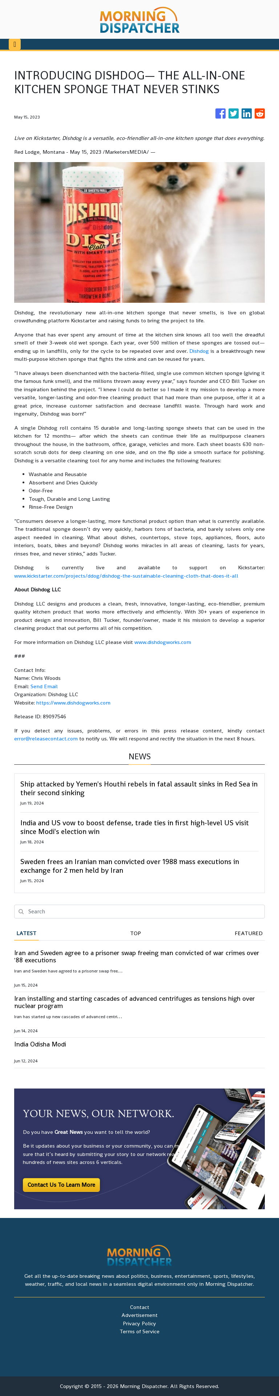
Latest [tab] (26, 933)
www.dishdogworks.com (162, 642)
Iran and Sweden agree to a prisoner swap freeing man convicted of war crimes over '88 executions (136, 956)
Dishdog (199, 350)
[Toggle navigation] (15, 44)
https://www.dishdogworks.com (73, 702)
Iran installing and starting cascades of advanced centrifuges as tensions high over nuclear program (134, 1002)
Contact (139, 1307)
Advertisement (139, 1315)
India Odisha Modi (40, 1044)
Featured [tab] (249, 933)
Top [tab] (135, 933)
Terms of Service (139, 1331)
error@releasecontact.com (46, 738)
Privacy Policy (139, 1323)
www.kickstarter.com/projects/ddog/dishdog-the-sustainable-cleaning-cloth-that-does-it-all (126, 575)
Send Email (44, 686)
